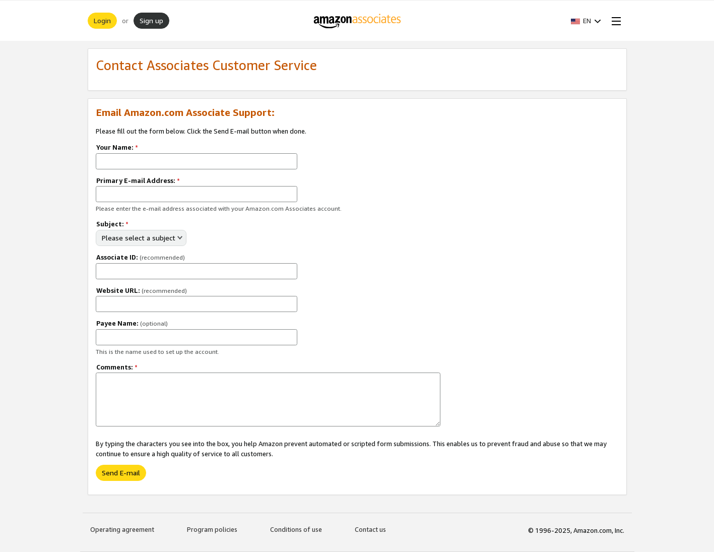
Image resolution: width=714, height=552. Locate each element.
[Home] (357, 20)
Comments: (117, 367)
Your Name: (117, 147)
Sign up (151, 20)
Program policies (212, 529)
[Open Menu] (614, 20)
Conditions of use (296, 529)
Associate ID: (140, 257)
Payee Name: (132, 323)
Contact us (370, 529)
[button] (586, 21)
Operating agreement (122, 529)
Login (102, 20)
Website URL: (141, 290)
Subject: (112, 224)
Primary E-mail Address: (138, 180)
